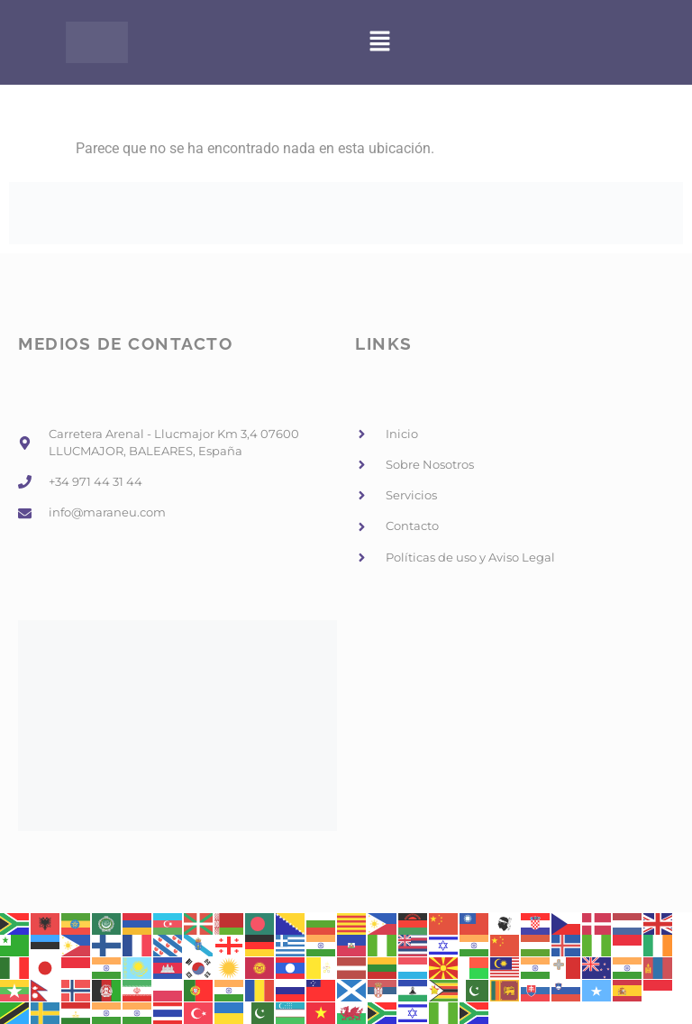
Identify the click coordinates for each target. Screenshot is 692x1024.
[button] (380, 42)
